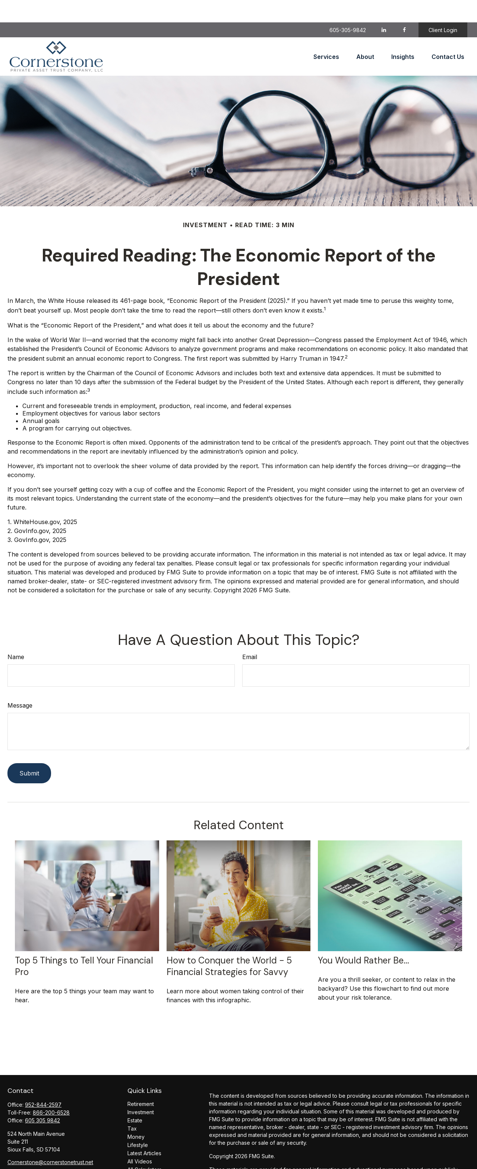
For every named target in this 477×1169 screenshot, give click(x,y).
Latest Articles (144, 1131)
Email (249, 634)
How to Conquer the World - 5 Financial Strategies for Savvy (229, 943)
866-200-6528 (51, 1090)
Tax (132, 1106)
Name (15, 634)
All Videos (139, 1139)
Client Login (443, 7)
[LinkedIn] (383, 7)
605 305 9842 (42, 1098)
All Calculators (144, 1147)
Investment (140, 1090)
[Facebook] (404, 7)
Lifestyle (137, 1122)
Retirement (140, 1081)
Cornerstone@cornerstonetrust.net (50, 1140)
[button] (326, 34)
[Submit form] (29, 751)
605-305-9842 (347, 7)
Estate (134, 1098)
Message (19, 683)
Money (136, 1114)
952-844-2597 (43, 1082)
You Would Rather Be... (363, 938)
